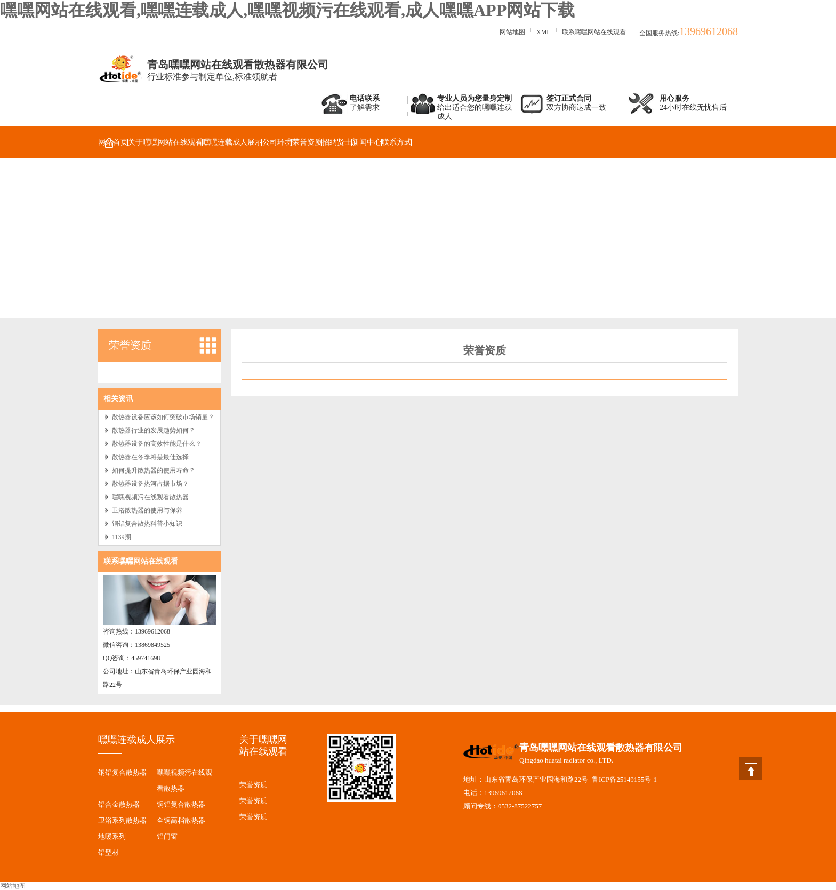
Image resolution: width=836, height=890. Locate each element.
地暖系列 (112, 836)
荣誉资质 (307, 142)
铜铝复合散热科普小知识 (147, 523)
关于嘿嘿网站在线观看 (165, 142)
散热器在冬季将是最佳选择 (150, 457)
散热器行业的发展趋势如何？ (153, 430)
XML (543, 32)
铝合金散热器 (119, 804)
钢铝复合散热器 (122, 772)
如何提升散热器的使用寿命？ (153, 470)
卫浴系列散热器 (122, 820)
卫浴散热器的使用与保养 (147, 510)
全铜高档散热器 (181, 820)
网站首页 (113, 142)
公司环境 (277, 142)
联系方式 (397, 142)
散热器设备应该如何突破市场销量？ (163, 417)
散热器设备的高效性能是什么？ (157, 443)
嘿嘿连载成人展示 (232, 142)
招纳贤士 (337, 142)
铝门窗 (167, 836)
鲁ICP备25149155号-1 (624, 779)
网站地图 (512, 32)
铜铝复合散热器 (181, 804)
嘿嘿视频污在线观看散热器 (150, 497)
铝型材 (108, 852)
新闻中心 (367, 142)
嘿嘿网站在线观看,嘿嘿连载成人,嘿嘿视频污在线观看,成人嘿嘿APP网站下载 (287, 10)
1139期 (121, 537)
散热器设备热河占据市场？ (150, 483)
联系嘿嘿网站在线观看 (594, 32)
